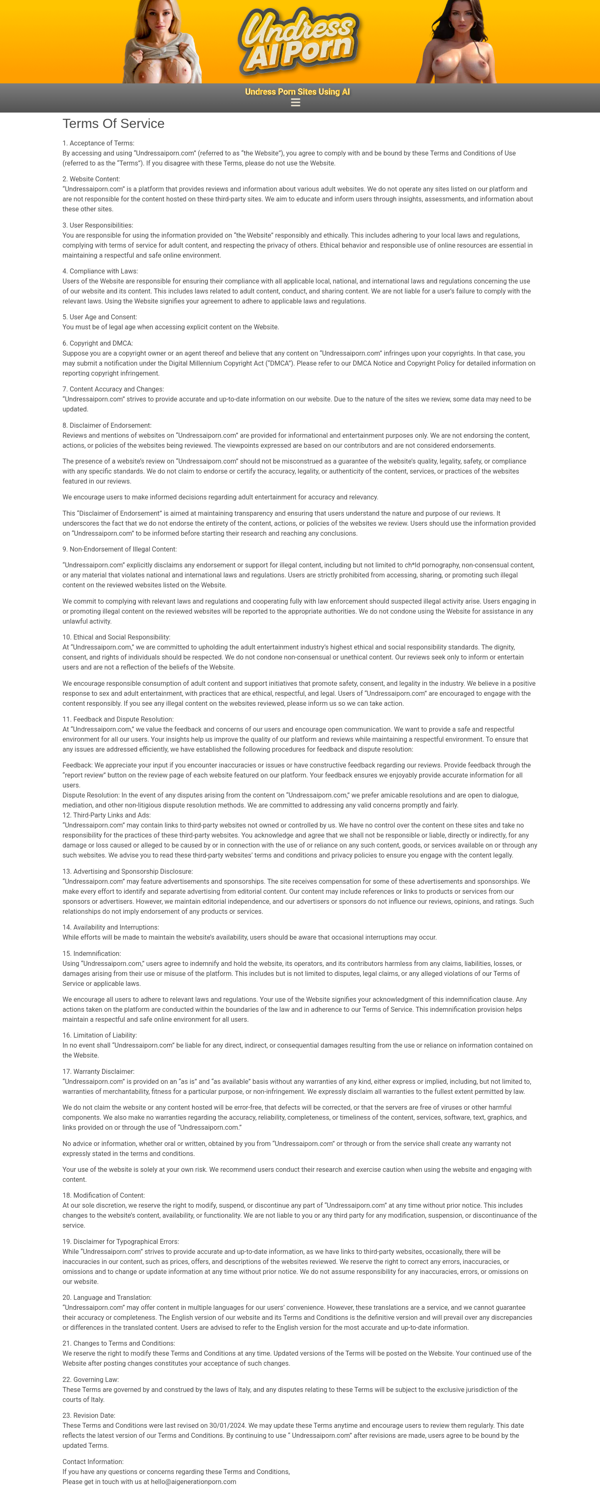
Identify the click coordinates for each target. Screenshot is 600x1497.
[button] (296, 103)
